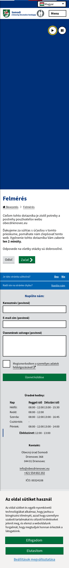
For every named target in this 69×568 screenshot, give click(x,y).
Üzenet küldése (34, 377)
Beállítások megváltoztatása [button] (34, 559)
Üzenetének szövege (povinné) (22, 333)
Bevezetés (10, 207)
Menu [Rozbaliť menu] (57, 13)
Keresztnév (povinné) (16, 303)
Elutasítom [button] (35, 550)
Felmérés (29, 207)
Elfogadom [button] (34, 540)
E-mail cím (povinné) (16, 318)
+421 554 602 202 (34, 473)
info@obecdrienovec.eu (34, 468)
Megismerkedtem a (36, 365)
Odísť (8, 259)
